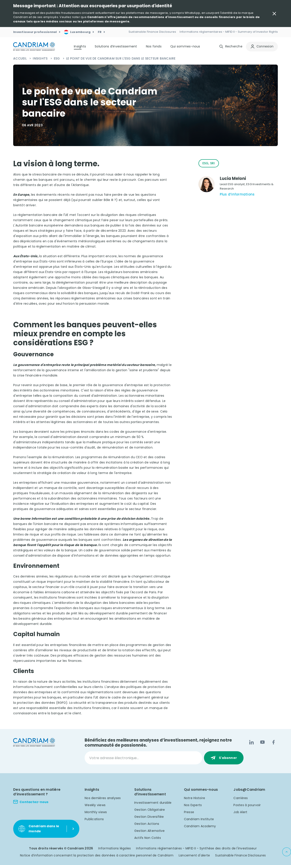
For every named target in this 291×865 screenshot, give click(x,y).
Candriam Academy (200, 826)
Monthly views (96, 812)
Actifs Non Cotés (147, 838)
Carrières (240, 798)
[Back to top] (286, 851)
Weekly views (95, 805)
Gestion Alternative (149, 831)
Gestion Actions (146, 824)
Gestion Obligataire (149, 809)
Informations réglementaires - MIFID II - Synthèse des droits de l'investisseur (196, 848)
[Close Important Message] (274, 13)
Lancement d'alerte (194, 855)
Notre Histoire (194, 798)
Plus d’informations (237, 194)
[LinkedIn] (251, 742)
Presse (189, 812)
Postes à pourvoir (247, 805)
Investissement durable (153, 802)
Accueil (20, 58)
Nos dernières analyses (103, 798)
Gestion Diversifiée (149, 816)
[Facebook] (273, 742)
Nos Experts (193, 805)
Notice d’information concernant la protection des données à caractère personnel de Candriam (96, 855)
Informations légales (114, 848)
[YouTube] (262, 742)
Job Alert (240, 812)
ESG (57, 58)
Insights (40, 58)
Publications (94, 819)
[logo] (34, 46)
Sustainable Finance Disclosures (240, 855)
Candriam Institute (199, 819)
